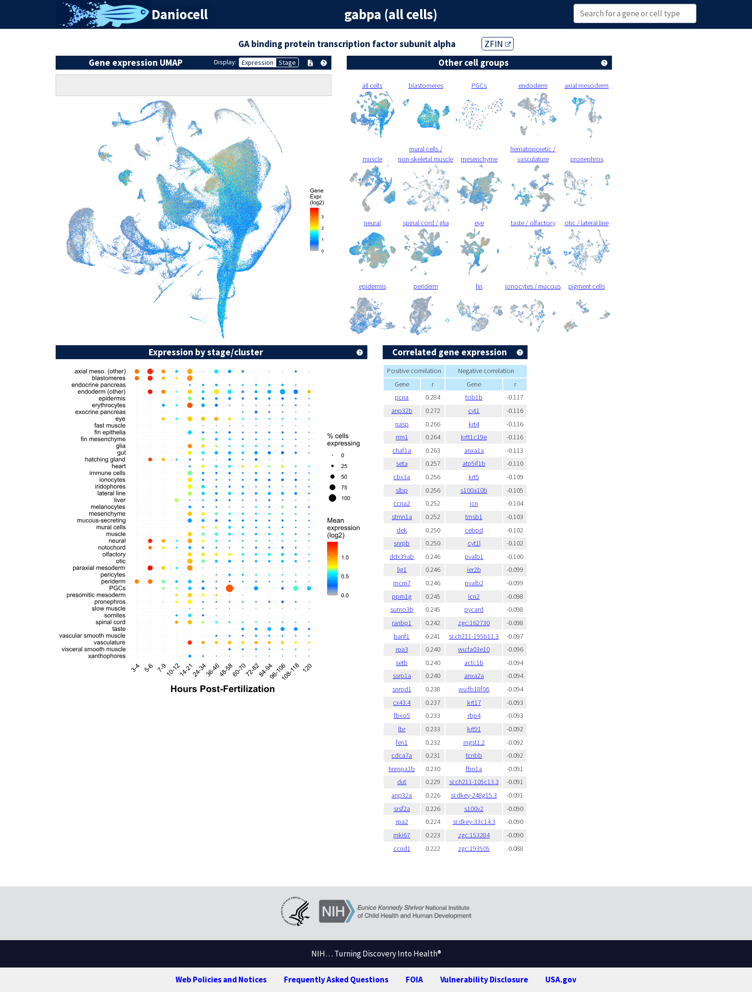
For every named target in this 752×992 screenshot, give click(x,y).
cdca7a (401, 755)
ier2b (474, 569)
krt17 (474, 702)
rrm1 (402, 437)
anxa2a (474, 675)
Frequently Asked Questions (336, 979)
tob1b (473, 397)
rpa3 (402, 649)
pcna (402, 397)
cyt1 (474, 410)
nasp (402, 424)
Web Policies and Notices (221, 979)
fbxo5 (402, 715)
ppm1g (401, 596)
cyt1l (474, 543)
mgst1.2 (474, 742)
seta (402, 463)
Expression (257, 62)
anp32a (401, 795)
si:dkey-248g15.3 (474, 795)
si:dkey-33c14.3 (474, 821)
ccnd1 (402, 848)
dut (401, 781)
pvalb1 (474, 556)
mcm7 (402, 583)
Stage (287, 62)
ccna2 (401, 503)
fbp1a (474, 768)
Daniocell (180, 14)
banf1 (402, 636)
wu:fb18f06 (473, 689)
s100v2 (473, 808)
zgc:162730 (474, 622)
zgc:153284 (474, 835)
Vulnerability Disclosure (484, 979)
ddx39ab (401, 556)
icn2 (474, 596)
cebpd (474, 530)
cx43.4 (402, 702)
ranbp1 (401, 622)
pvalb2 (474, 583)
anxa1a (474, 450)
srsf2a (402, 808)
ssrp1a (402, 675)
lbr (401, 729)
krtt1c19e (474, 437)
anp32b (401, 410)
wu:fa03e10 (474, 649)
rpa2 (402, 821)
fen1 (402, 742)
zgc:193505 (474, 848)
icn (474, 503)
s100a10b (473, 490)
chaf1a (401, 450)
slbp (402, 490)
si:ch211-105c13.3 (474, 781)
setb (402, 662)
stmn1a (402, 516)
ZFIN (497, 43)
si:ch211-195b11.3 (474, 636)
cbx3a (401, 476)
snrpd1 (401, 689)
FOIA (414, 979)
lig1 (402, 569)
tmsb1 (473, 516)
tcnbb (474, 755)
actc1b (473, 662)
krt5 (474, 476)
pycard (473, 609)
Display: (225, 62)
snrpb (402, 543)
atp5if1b (473, 463)
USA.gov (560, 979)
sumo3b (401, 609)
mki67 (401, 835)
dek (402, 530)
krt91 (474, 729)
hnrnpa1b (401, 768)
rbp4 (474, 715)
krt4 (474, 424)
